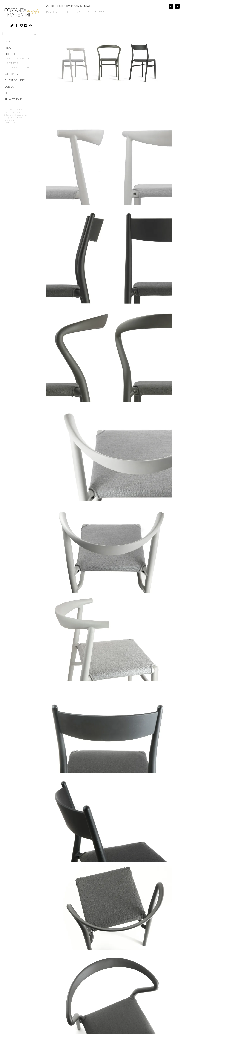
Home (8, 41)
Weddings (11, 74)
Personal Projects (18, 68)
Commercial (14, 63)
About (9, 48)
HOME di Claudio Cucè (15, 123)
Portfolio (11, 54)
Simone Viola (86, 12)
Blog (8, 93)
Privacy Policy (14, 99)
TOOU (102, 12)
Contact (10, 86)
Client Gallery (15, 80)
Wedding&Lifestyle (18, 58)
